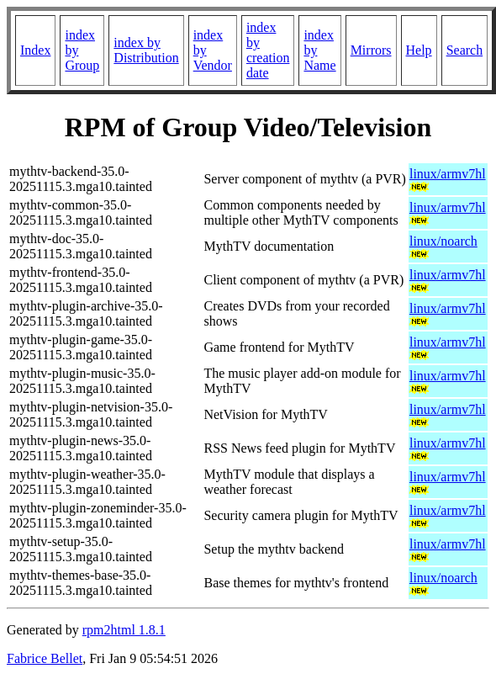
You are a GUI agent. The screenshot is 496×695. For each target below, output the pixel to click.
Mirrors (371, 50)
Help (419, 50)
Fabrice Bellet (44, 658)
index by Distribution (145, 50)
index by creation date (268, 50)
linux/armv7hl (447, 174)
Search (464, 50)
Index (35, 50)
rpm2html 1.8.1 (124, 630)
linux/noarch (443, 241)
